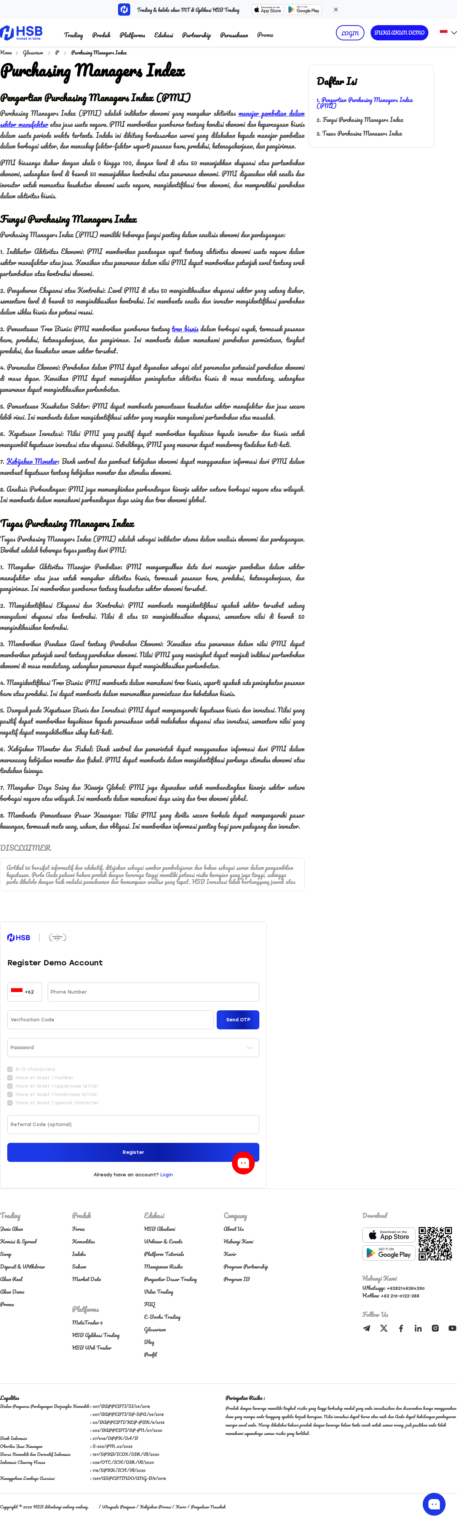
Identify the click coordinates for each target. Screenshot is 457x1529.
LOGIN (350, 33)
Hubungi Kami (238, 1241)
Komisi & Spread (18, 1241)
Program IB (237, 1279)
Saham (79, 1266)
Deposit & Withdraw (22, 1266)
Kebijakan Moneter (32, 461)
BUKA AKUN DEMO (399, 33)
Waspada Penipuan (118, 1506)
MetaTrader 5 (87, 1322)
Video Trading (158, 1291)
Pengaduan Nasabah (208, 1506)
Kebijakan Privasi (155, 1506)
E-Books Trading (162, 1316)
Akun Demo (12, 1291)
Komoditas (83, 1241)
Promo (265, 34)
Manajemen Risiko (163, 1266)
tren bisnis (185, 328)
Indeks (79, 1253)
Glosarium (33, 52)
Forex (78, 1228)
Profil (150, 1354)
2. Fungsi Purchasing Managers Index (359, 119)
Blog (149, 1341)
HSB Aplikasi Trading (96, 1334)
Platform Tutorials (164, 1253)
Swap (5, 1253)
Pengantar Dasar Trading (170, 1279)
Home (6, 52)
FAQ (149, 1304)
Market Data (86, 1279)
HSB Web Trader (91, 1347)
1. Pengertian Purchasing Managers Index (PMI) (364, 102)
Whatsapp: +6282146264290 (393, 1287)
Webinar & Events (163, 1241)
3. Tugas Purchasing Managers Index (359, 133)
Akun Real (11, 1279)
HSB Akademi (159, 1228)
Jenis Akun (11, 1228)
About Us (234, 1228)
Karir (230, 1253)
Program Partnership (246, 1266)
